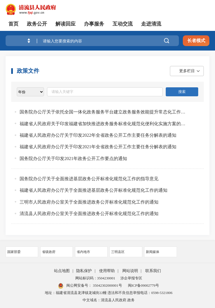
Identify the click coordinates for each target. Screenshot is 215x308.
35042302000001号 (107, 285)
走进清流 (151, 24)
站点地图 (62, 271)
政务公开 (37, 24)
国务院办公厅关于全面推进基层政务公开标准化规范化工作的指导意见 (89, 178)
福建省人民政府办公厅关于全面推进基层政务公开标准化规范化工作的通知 (93, 190)
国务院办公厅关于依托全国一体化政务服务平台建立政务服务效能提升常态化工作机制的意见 (102, 111)
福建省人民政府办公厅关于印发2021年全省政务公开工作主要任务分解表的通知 (98, 146)
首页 (13, 24)
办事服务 (94, 24)
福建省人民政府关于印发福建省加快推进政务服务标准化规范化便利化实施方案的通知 (102, 123)
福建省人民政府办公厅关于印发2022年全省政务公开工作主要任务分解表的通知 (98, 135)
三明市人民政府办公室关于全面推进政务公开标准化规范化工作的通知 (89, 202)
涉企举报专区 (131, 278)
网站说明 (130, 271)
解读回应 (65, 24)
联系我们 (153, 271)
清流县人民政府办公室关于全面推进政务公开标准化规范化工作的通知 (89, 213)
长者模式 (196, 40)
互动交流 (123, 24)
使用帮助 (107, 271)
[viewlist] (30, 91)
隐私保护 (84, 271)
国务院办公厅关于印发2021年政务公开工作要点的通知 (73, 158)
